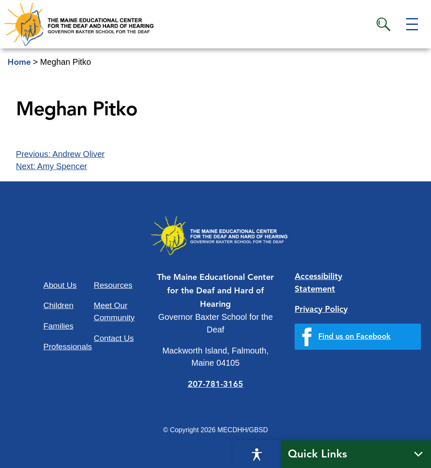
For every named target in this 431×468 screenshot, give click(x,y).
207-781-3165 (215, 384)
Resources (113, 285)
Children (58, 305)
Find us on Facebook (354, 336)
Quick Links (317, 454)
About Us (60, 285)
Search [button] (383, 24)
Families (58, 326)
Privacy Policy (321, 310)
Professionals (67, 346)
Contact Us (114, 338)
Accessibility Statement (318, 283)
